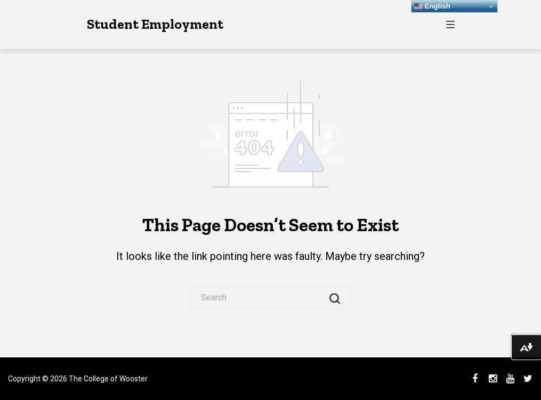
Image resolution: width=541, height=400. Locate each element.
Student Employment (155, 23)
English (432, 6)
